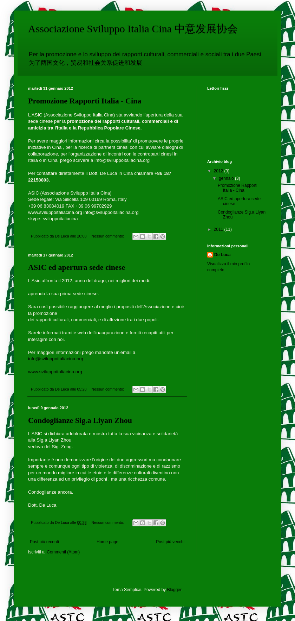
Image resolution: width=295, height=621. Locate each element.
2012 (219, 171)
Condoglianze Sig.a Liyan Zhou (80, 420)
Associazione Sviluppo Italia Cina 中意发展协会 (133, 28)
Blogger (174, 589)
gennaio (227, 178)
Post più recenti (44, 541)
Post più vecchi (170, 541)
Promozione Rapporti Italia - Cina (84, 100)
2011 (219, 229)
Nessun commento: (108, 236)
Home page (107, 541)
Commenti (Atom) (63, 552)
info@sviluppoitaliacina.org (55, 358)
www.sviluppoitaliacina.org (55, 371)
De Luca (222, 254)
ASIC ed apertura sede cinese (76, 267)
